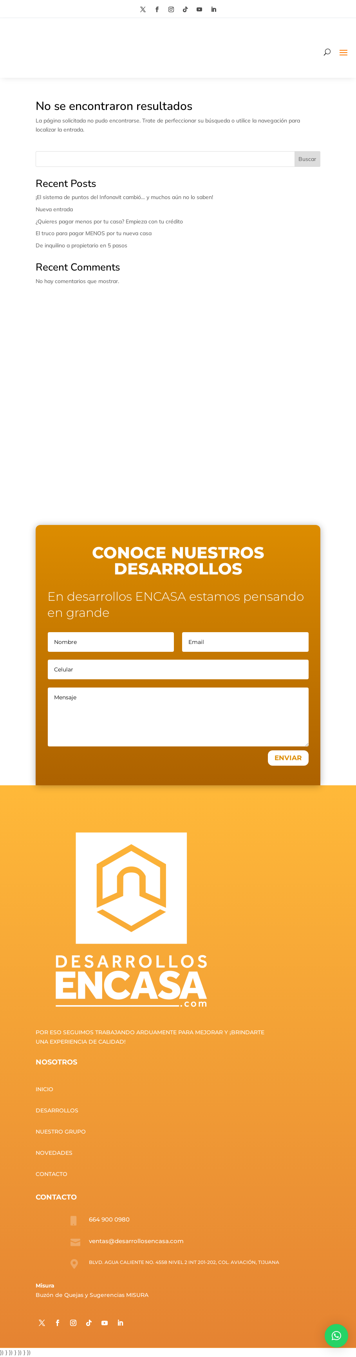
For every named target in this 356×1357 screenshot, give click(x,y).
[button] (336, 1336)
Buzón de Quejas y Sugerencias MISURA (92, 1294)
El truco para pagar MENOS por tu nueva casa (94, 233)
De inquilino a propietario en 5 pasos (81, 245)
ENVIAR (288, 758)
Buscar (307, 159)
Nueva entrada (54, 209)
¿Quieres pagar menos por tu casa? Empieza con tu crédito (109, 221)
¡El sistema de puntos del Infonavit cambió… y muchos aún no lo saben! (124, 197)
